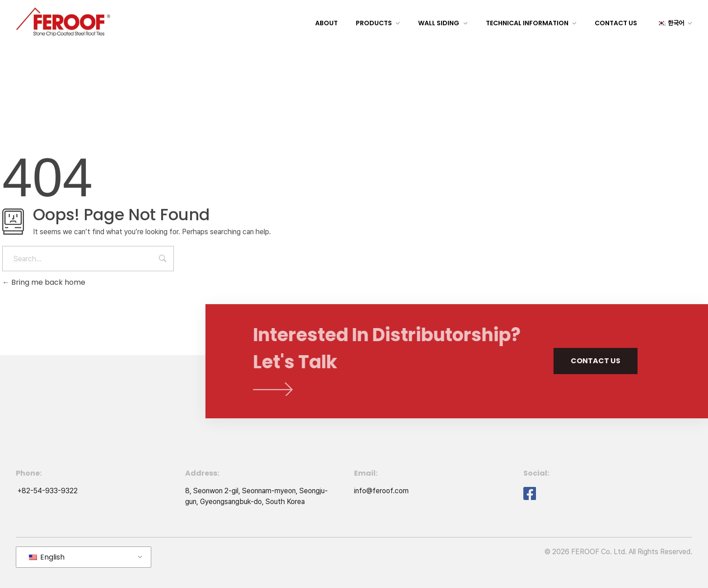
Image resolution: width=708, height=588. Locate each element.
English (47, 557)
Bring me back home (43, 282)
